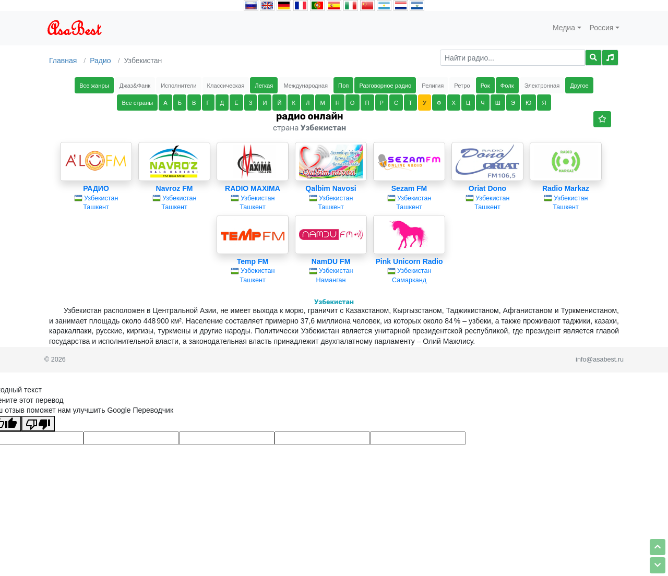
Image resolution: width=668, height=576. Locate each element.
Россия (602, 27)
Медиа (564, 27)
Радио (100, 60)
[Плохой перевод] (38, 423)
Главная (63, 60)
